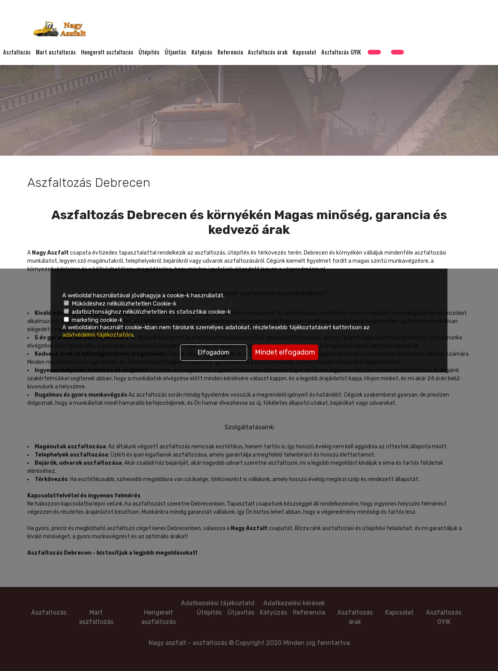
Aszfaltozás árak (268, 53)
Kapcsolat (304, 53)
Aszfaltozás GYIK (341, 53)
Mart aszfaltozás (56, 53)
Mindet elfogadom (285, 352)
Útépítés (149, 53)
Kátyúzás (201, 53)
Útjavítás (175, 53)
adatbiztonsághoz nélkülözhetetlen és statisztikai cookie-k (147, 311)
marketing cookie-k (93, 319)
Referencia (230, 53)
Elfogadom (214, 352)
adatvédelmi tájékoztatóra (97, 334)
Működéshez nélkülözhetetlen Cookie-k (120, 303)
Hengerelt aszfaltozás (107, 53)
